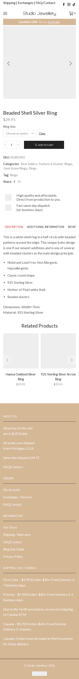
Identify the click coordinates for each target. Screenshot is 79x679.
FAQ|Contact (13, 467)
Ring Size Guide (13, 549)
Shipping (9, 3)
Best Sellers (29, 164)
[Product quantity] (11, 145)
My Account (11, 490)
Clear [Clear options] (42, 133)
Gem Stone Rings (15, 168)
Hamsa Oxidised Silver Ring (21, 376)
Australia (54, 22)
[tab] (14, 227)
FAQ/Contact (45, 3)
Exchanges (26, 3)
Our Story (10, 527)
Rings (33, 168)
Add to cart (46, 145)
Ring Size (9, 126)
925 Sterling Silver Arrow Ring (58, 376)
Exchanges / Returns (17, 497)
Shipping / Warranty (17, 534)
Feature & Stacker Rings (55, 164)
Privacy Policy (13, 556)
